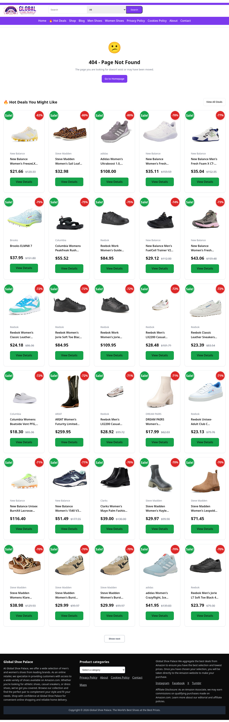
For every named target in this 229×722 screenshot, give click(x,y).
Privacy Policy (136, 21)
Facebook (178, 685)
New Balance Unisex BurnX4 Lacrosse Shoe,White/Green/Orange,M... (31, 512)
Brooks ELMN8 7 (21, 248)
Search (134, 9)
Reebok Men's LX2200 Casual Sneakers (155, 339)
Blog (82, 21)
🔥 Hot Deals (57, 21)
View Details (24, 184)
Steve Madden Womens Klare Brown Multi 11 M (22, 599)
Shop (72, 21)
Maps (83, 687)
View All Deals (212, 103)
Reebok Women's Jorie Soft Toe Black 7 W (68, 339)
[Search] (67, 9)
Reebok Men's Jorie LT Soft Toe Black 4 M (204, 599)
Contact (185, 21)
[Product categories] (102, 672)
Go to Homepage (114, 79)
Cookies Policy (157, 21)
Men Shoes (95, 21)
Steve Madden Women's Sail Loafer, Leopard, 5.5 (69, 165)
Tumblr (196, 685)
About (173, 21)
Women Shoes (114, 21)
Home (42, 21)
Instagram (162, 685)
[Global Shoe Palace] (20, 10)
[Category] (106, 9)
